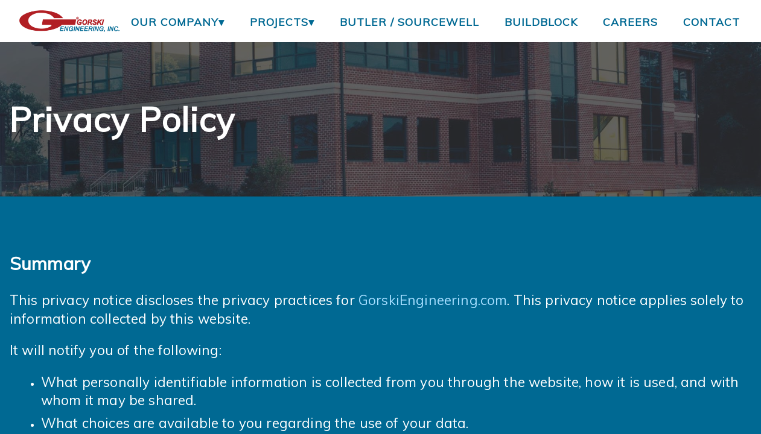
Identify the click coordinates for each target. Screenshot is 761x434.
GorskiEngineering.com (432, 300)
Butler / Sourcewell (409, 21)
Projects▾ (282, 21)
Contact (711, 21)
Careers (630, 21)
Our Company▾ (177, 21)
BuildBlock (541, 21)
